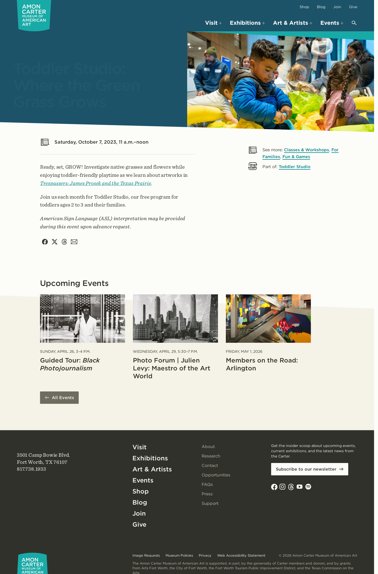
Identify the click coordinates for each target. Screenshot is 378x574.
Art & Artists (152, 469)
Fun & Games (297, 156)
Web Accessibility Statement (241, 555)
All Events (63, 397)
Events (143, 480)
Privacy (205, 555)
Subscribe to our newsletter (306, 469)
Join (337, 7)
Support (210, 503)
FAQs (207, 484)
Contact (210, 465)
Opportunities (216, 475)
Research (211, 456)
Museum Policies (179, 555)
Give (353, 7)
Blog (321, 7)
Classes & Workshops (307, 149)
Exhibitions (150, 458)
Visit (139, 447)
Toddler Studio (295, 166)
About (208, 446)
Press (207, 494)
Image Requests (146, 555)
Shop (304, 7)
